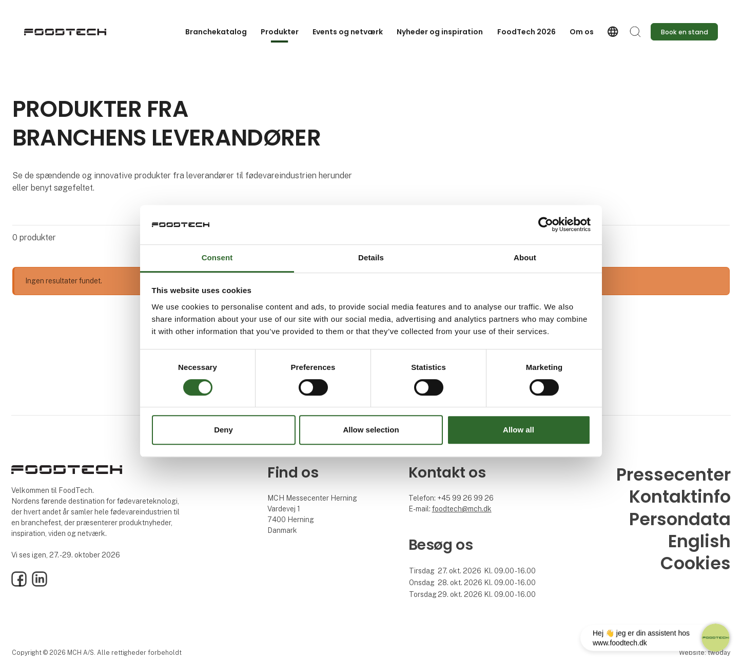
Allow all (518, 429)
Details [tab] (371, 257)
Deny (223, 429)
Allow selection (371, 429)
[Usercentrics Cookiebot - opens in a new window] (546, 225)
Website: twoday (704, 652)
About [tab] (525, 257)
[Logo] (65, 32)
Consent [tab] (217, 257)
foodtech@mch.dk (462, 509)
